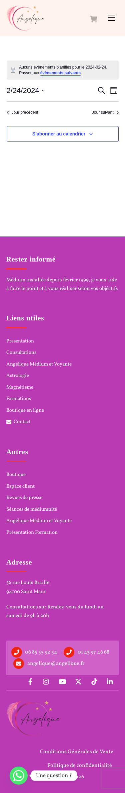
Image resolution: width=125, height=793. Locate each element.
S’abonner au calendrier (59, 133)
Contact (18, 422)
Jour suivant (105, 112)
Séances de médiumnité (31, 509)
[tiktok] (94, 681)
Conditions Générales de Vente (76, 752)
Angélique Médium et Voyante (39, 364)
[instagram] (46, 681)
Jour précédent (22, 112)
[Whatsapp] (19, 776)
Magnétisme (19, 387)
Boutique (16, 475)
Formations (18, 399)
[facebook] (30, 681)
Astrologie (17, 376)
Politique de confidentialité (79, 765)
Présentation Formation (32, 532)
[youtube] (62, 681)
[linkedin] (110, 681)
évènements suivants (60, 73)
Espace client (20, 486)
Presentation (20, 341)
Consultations (21, 353)
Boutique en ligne (25, 410)
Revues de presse (24, 498)
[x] (78, 681)
